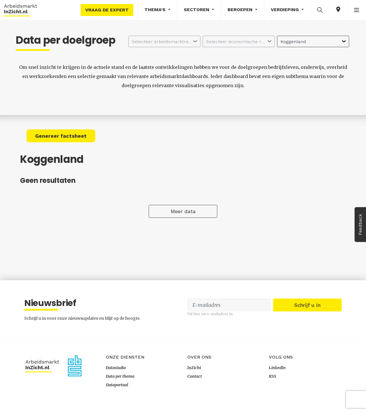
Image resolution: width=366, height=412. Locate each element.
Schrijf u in (307, 305)
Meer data (183, 211)
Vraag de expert (107, 10)
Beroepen (241, 9)
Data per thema (120, 376)
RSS (272, 376)
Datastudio (116, 367)
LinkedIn (277, 367)
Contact (194, 376)
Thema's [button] (155, 9)
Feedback (360, 224)
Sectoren (197, 9)
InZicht (194, 367)
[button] (320, 9)
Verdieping (285, 9)
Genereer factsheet (61, 136)
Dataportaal (117, 384)
